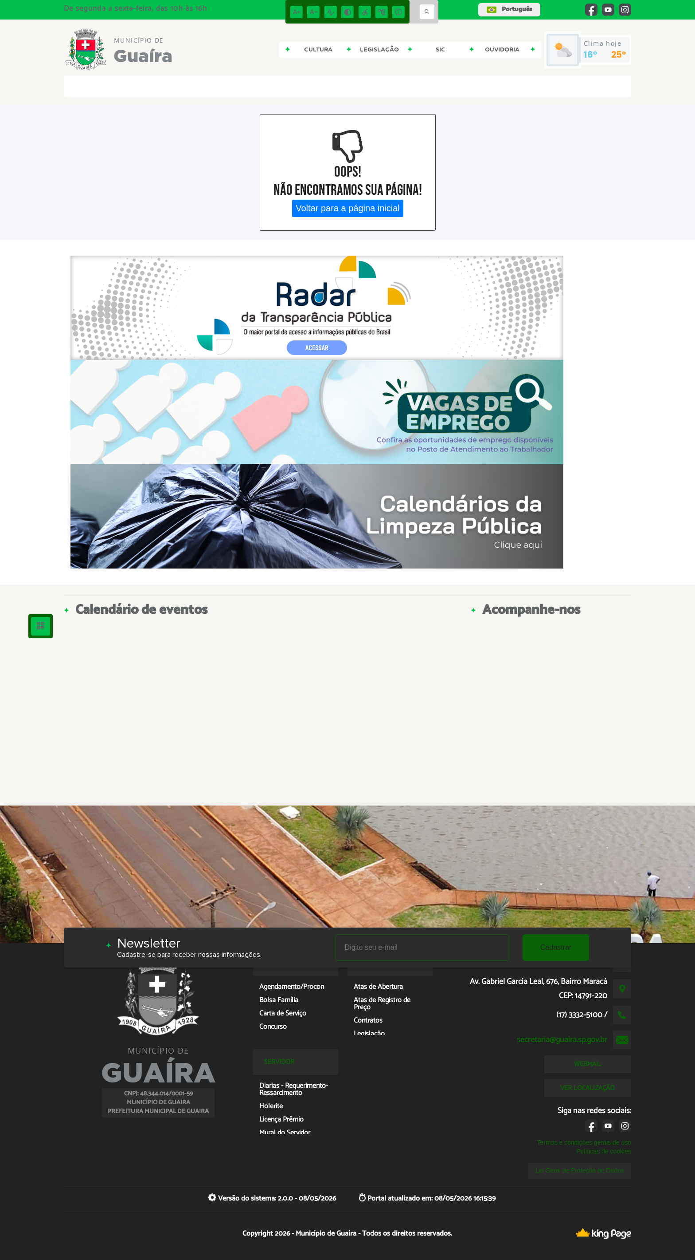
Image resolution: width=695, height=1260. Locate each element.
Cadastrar (555, 947)
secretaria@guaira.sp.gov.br (562, 1040)
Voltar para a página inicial (348, 208)
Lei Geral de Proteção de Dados (579, 1170)
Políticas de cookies (603, 1151)
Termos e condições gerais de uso (584, 1142)
